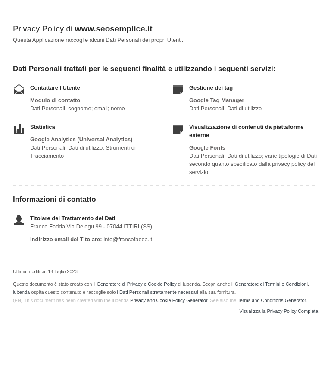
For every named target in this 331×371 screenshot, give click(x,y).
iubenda (21, 292)
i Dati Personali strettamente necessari (157, 292)
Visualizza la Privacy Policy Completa (278, 311)
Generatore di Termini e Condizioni (271, 284)
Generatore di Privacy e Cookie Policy (136, 284)
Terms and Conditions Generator (271, 300)
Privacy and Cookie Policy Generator (168, 300)
